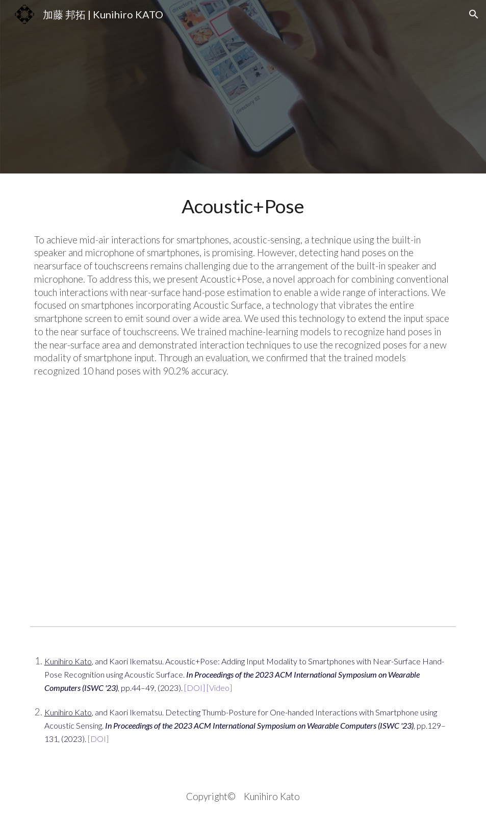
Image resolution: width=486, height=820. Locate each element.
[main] (243, 206)
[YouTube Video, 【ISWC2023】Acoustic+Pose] (243, 510)
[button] (474, 14)
